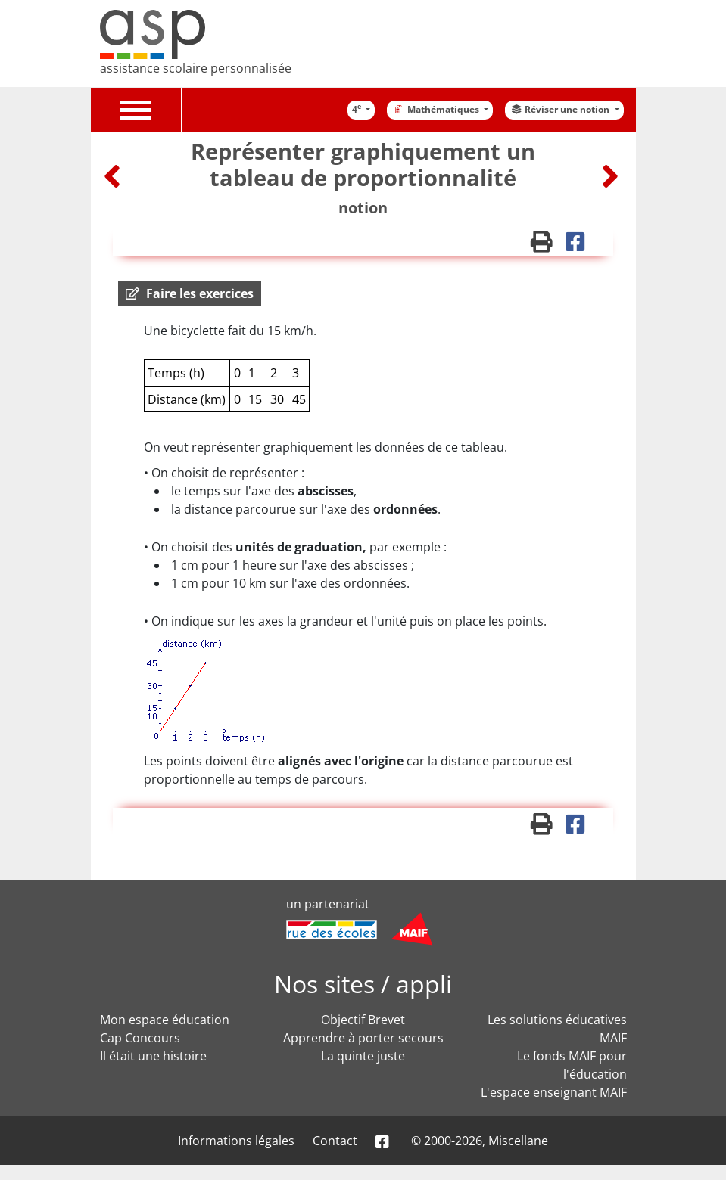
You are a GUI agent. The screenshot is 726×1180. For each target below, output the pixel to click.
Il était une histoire (153, 1056)
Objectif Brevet (363, 1019)
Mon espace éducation (164, 1019)
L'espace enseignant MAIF (554, 1092)
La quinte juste (363, 1056)
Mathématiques (436, 109)
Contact (335, 1140)
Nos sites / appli (363, 983)
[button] (189, 293)
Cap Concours (140, 1037)
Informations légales (236, 1140)
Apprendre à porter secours (363, 1037)
